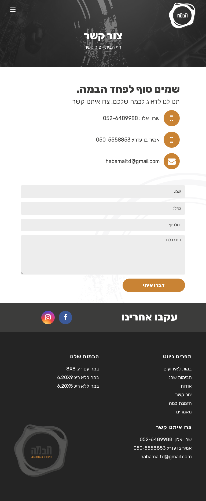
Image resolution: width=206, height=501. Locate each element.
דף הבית (113, 47)
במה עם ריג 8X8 (82, 369)
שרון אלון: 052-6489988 (131, 118)
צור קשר (183, 395)
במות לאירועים (178, 369)
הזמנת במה (180, 403)
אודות (186, 386)
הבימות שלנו (179, 377)
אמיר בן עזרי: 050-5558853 (128, 139)
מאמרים (184, 412)
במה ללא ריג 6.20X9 (78, 377)
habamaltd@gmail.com (133, 161)
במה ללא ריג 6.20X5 (78, 386)
